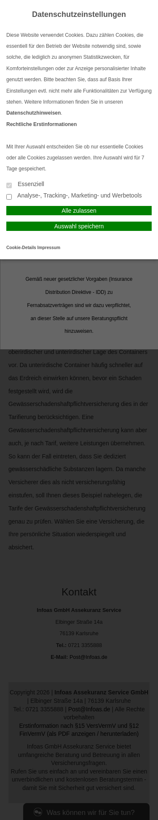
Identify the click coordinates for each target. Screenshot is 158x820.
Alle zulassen (79, 210)
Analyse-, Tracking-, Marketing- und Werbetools (74, 196)
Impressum (48, 247)
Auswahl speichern (79, 226)
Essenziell (25, 184)
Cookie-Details (21, 247)
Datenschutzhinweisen (33, 113)
